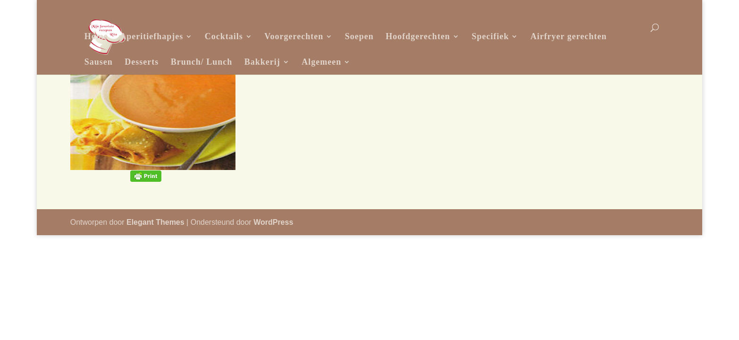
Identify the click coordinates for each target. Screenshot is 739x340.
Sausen (98, 62)
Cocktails (224, 36)
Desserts (142, 62)
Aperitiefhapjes (151, 36)
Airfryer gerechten (568, 36)
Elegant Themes (155, 222)
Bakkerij (262, 62)
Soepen (359, 36)
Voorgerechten (293, 36)
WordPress (273, 222)
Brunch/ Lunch (202, 62)
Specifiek (490, 36)
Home (96, 36)
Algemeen (321, 62)
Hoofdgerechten (418, 36)
